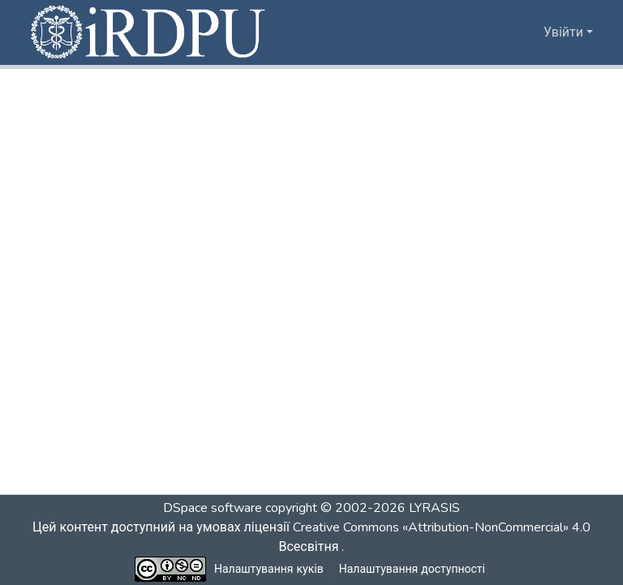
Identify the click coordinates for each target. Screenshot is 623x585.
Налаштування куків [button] (269, 569)
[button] (149, 32)
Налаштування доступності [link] (412, 569)
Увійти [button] (565, 32)
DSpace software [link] (212, 508)
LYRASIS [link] (434, 508)
